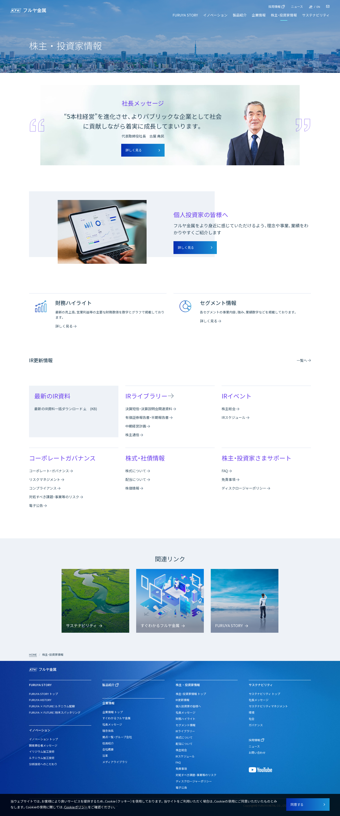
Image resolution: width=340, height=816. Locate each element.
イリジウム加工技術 (41, 751)
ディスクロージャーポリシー (244, 488)
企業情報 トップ (112, 712)
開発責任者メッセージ (43, 745)
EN (318, 6)
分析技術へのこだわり (43, 764)
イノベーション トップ (43, 739)
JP (310, 6)
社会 (251, 719)
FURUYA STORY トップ (43, 694)
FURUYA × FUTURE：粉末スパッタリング (54, 712)
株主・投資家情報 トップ (191, 694)
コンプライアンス (43, 488)
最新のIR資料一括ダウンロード (58, 408)
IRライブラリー (146, 396)
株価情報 (132, 488)
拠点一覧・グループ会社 (117, 737)
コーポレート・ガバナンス (49, 470)
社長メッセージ (112, 724)
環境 (251, 712)
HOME (33, 654)
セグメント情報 (185, 725)
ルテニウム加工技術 (41, 758)
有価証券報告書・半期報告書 (147, 417)
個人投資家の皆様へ (188, 706)
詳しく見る (64, 326)
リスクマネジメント (44, 479)
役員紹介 (108, 743)
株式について (135, 470)
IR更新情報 (182, 700)
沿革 (105, 756)
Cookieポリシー (76, 807)
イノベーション (215, 15)
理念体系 (108, 731)
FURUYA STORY (185, 15)
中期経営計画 (135, 426)
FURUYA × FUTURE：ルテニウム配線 (52, 706)
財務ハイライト (185, 719)
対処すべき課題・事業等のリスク (54, 496)
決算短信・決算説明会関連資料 (148, 408)
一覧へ (302, 360)
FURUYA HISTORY (40, 700)
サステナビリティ (316, 15)
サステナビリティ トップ (264, 694)
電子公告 (36, 505)
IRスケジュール (233, 417)
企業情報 (259, 15)
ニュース (297, 6)
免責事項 (228, 479)
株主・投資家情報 (284, 15)
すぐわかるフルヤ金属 (116, 718)
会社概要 (108, 749)
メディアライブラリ (115, 762)
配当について (135, 479)
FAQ (225, 470)
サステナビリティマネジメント (268, 706)
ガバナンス (256, 725)
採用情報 (274, 6)
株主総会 (228, 408)
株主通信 (132, 434)
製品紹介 (240, 15)
